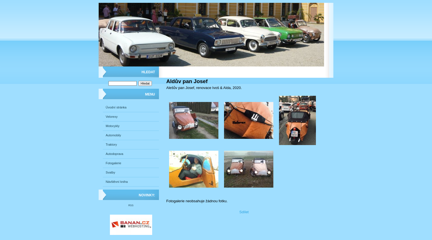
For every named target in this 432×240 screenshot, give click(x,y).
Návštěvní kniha (117, 181)
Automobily (113, 135)
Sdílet (244, 212)
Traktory (111, 144)
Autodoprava (114, 153)
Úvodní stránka (116, 107)
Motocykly (112, 126)
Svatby (110, 172)
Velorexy (112, 116)
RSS (130, 205)
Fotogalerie (113, 163)
